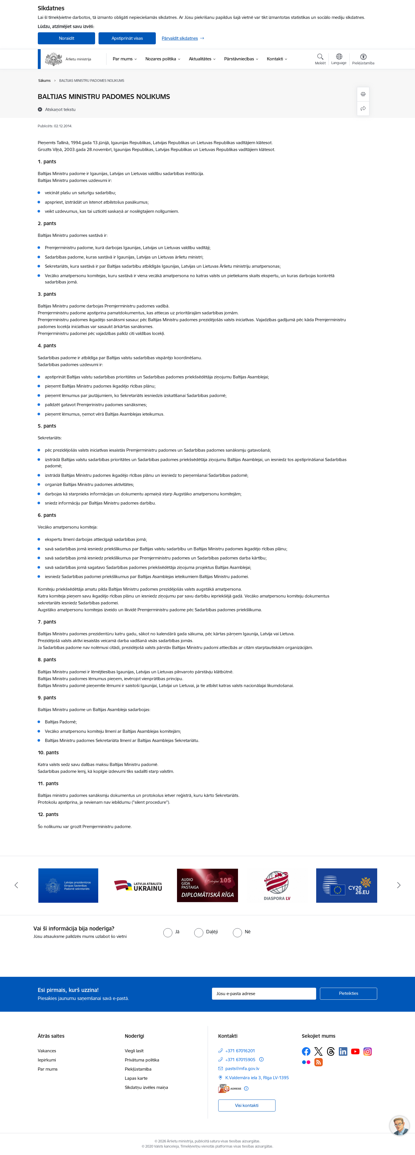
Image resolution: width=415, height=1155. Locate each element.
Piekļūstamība (138, 1069)
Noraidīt (66, 38)
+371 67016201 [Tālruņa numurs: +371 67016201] (240, 1050)
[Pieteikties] (348, 994)
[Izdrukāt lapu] (363, 94)
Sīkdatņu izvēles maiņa (146, 1087)
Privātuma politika (142, 1060)
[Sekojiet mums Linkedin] (343, 1051)
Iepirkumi (47, 1060)
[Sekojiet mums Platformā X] (318, 1051)
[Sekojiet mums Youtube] (355, 1051)
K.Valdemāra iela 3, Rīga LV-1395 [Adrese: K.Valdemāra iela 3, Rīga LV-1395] (257, 1077)
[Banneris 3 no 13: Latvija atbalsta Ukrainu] (138, 885)
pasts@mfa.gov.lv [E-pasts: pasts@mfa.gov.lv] (242, 1068)
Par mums (48, 1069)
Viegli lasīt (134, 1050)
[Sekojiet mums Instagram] (367, 1051)
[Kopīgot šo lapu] (363, 109)
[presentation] (47, 955)
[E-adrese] (229, 1088)
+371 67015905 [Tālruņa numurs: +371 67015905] (240, 1059)
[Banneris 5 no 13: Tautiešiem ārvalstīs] (277, 885)
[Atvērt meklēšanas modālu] (320, 60)
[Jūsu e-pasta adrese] (264, 994)
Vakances (47, 1050)
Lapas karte (136, 1078)
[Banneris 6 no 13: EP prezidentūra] (346, 885)
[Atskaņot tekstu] (60, 109)
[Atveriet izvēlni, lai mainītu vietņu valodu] (339, 59)
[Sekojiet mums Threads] (331, 1051)
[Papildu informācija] (261, 1059)
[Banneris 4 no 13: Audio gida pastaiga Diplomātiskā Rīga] (207, 885)
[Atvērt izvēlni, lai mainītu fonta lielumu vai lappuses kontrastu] (363, 60)
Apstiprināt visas (127, 38)
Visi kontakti (246, 1105)
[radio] (171, 931)
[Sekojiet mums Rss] (318, 1062)
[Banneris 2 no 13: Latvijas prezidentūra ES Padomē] (68, 885)
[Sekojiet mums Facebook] (306, 1051)
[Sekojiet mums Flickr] (306, 1062)
